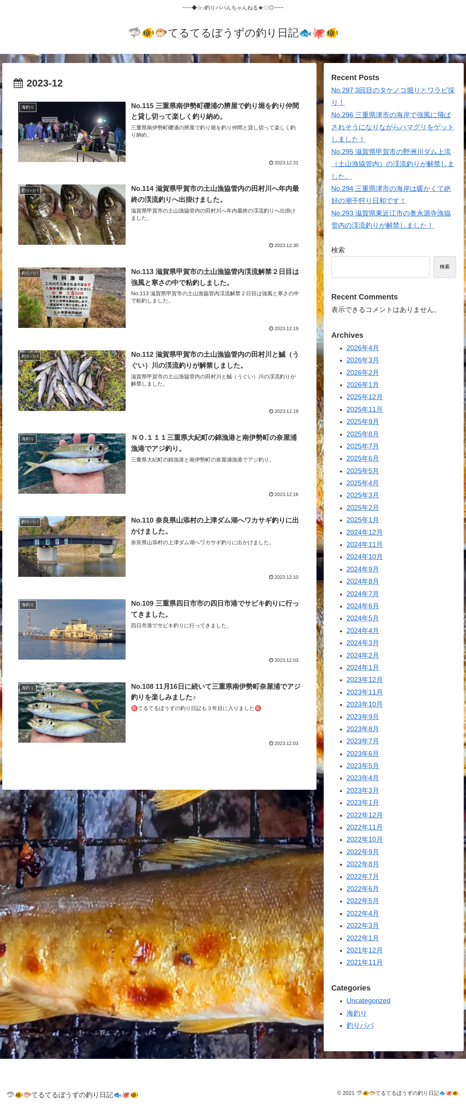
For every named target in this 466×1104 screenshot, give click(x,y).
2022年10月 (364, 839)
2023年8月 (362, 729)
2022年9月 (362, 852)
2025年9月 (362, 421)
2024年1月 (362, 667)
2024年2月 (362, 655)
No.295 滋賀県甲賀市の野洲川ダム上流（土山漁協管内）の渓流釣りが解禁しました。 (392, 164)
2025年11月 (364, 409)
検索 (338, 250)
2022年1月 (362, 938)
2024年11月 (364, 544)
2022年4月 (362, 913)
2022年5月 (362, 901)
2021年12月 (364, 950)
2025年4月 (362, 483)
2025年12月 (364, 397)
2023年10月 (364, 704)
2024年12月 (364, 532)
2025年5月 (362, 471)
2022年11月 (364, 827)
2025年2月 (362, 508)
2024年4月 (362, 631)
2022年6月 (362, 889)
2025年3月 (362, 495)
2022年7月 (362, 876)
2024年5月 (362, 618)
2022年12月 (364, 815)
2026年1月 (362, 385)
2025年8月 (362, 434)
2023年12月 (364, 680)
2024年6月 (362, 606)
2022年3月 (362, 925)
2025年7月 (362, 446)
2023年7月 (362, 741)
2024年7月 (362, 594)
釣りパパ (360, 1025)
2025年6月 (362, 458)
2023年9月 (362, 717)
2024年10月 (364, 557)
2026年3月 (362, 360)
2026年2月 (362, 372)
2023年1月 (362, 802)
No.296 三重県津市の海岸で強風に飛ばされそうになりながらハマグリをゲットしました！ (392, 127)
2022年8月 (362, 864)
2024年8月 (362, 581)
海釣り (356, 1013)
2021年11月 (364, 962)
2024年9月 (362, 569)
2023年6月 (362, 754)
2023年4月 (362, 778)
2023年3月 (362, 790)
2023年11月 (364, 692)
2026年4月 (362, 348)
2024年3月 (362, 643)
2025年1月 (362, 520)
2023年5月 (362, 766)
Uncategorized (368, 1001)
